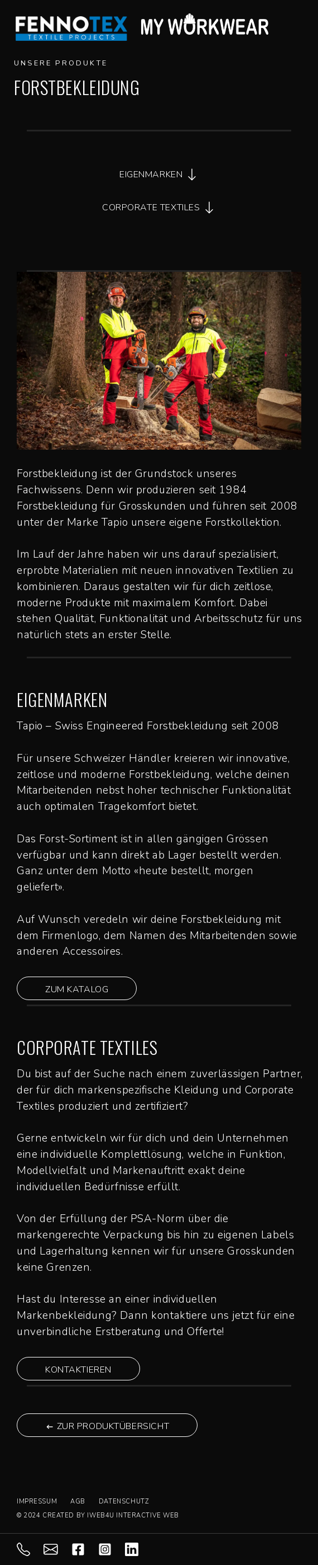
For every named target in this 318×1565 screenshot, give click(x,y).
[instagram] (111, 1549)
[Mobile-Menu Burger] (294, 24)
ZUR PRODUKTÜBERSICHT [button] (107, 1426)
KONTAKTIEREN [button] (78, 1370)
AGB (77, 1501)
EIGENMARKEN (159, 174)
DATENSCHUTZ (124, 1501)
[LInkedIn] (138, 1549)
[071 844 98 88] (30, 1549)
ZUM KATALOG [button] (76, 989)
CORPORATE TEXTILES (159, 207)
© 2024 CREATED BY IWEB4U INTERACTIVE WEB (98, 1515)
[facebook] (84, 1549)
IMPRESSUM (37, 1501)
